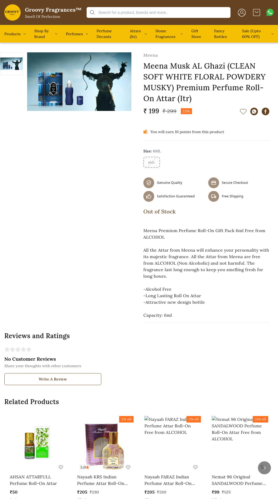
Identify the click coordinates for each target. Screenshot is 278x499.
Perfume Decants (104, 33)
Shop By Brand (41, 33)
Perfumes (74, 33)
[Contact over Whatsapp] (270, 12)
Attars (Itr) (135, 33)
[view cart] (256, 12)
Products (12, 33)
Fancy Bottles (220, 33)
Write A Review (53, 379)
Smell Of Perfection (42, 16)
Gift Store (196, 33)
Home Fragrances (165, 33)
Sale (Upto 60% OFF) (251, 33)
